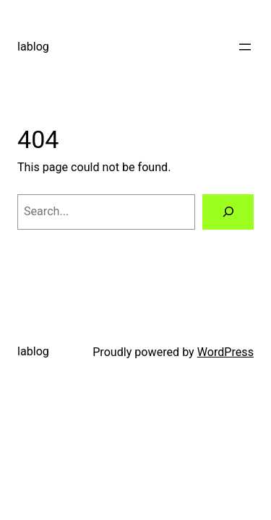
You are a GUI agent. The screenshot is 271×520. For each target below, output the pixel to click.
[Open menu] (245, 47)
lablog (33, 46)
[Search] (228, 212)
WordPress (225, 352)
